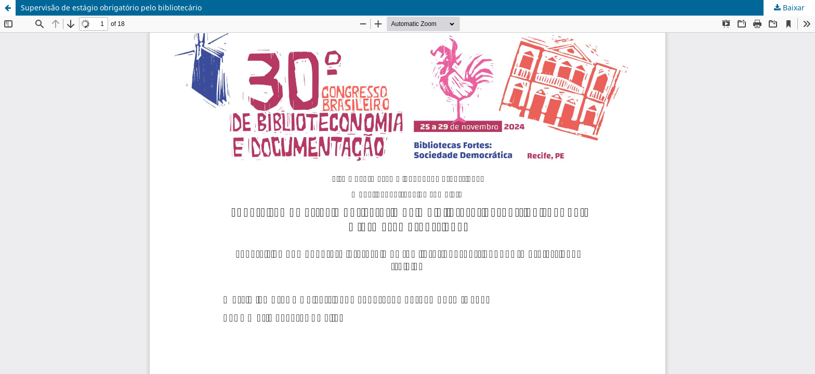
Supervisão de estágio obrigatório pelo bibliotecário (111, 7)
